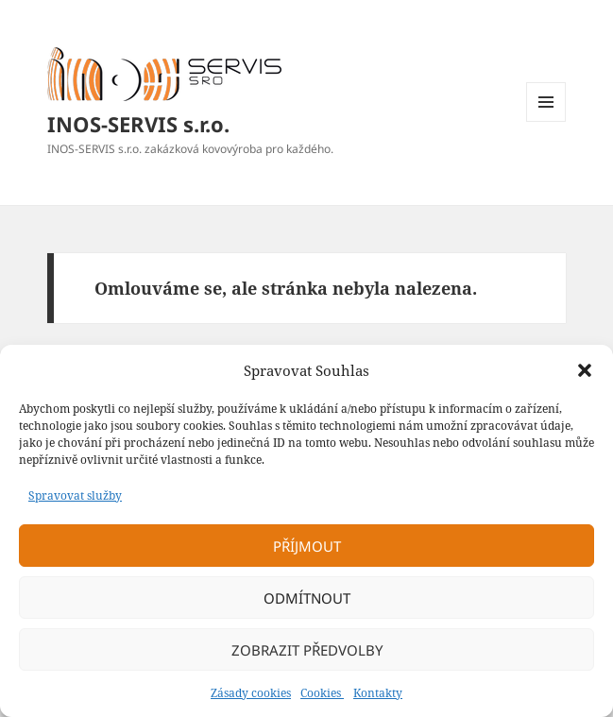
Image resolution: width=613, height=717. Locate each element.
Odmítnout (307, 598)
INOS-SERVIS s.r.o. (138, 124)
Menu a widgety (546, 121)
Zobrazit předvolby (307, 649)
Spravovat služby (75, 495)
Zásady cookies (251, 693)
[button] (584, 370)
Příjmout (307, 546)
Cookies (322, 693)
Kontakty (377, 693)
